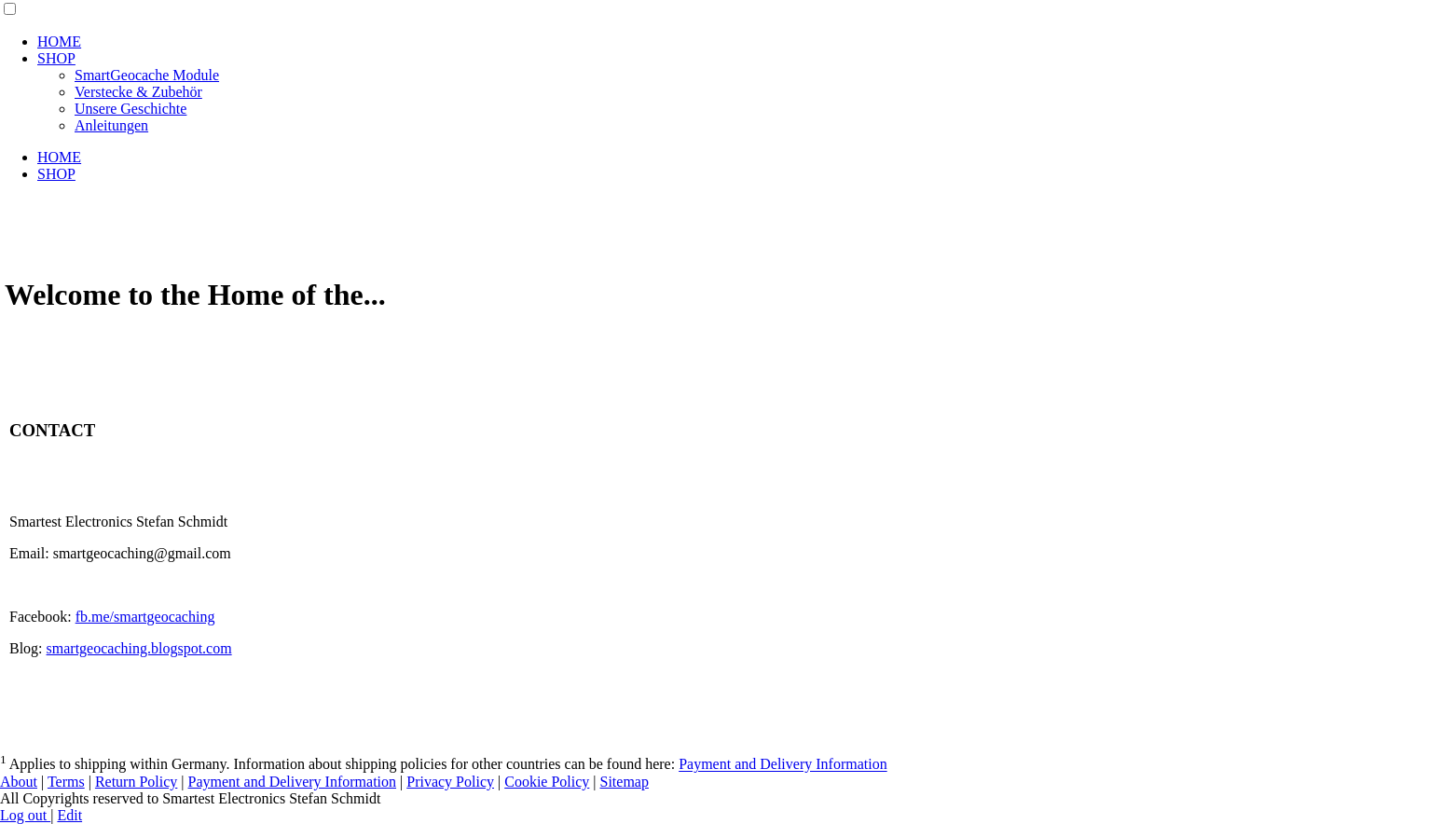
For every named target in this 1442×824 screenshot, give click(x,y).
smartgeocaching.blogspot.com (139, 648)
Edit (69, 815)
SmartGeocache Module (147, 75)
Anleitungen (111, 125)
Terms (66, 782)
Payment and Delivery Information (783, 765)
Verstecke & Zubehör (138, 92)
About (18, 782)
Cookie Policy (546, 782)
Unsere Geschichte (130, 109)
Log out (25, 815)
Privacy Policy (450, 782)
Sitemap (624, 782)
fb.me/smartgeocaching (145, 617)
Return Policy (136, 782)
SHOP (56, 58)
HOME (59, 41)
